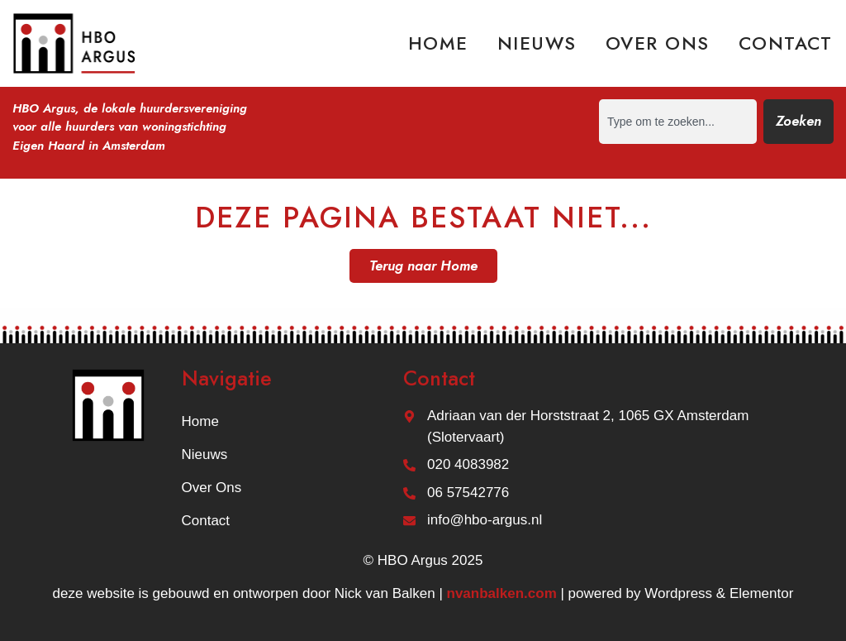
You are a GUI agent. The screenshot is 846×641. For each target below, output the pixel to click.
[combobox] (678, 121)
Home (438, 43)
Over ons (658, 43)
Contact (786, 43)
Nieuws (537, 43)
